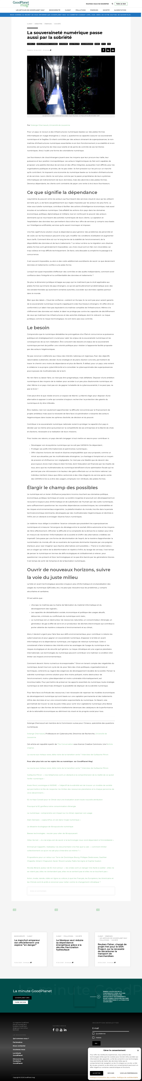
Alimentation (120, 10)
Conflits (31, 44)
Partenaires (17, 1041)
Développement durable (47, 44)
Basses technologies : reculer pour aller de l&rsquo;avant (52, 833)
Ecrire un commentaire (38, 891)
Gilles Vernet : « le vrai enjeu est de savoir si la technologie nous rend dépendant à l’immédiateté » (70, 840)
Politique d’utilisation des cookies (103, 1077)
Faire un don (121, 4)
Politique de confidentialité (127, 1077)
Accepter (97, 1073)
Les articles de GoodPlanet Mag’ (30, 10)
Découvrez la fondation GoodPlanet (18, 1060)
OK (96, 1042)
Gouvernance (87, 44)
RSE (109, 44)
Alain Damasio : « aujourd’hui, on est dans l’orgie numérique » (54, 820)
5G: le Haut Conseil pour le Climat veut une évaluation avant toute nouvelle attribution (65, 800)
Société (106, 10)
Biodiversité (54, 10)
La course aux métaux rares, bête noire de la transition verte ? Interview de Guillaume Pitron (67, 755)
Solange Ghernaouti (39, 125)
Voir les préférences (129, 1073)
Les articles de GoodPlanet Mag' (113, 938)
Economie (63, 44)
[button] (138, 1050)
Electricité (74, 44)
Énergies (94, 10)
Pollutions (81, 10)
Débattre (38, 24)
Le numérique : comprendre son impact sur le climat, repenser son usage (59, 813)
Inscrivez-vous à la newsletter (97, 4)
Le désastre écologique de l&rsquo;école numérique (50, 827)
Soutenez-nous (19, 1048)
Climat (68, 10)
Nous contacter (19, 1045)
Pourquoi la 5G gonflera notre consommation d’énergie (51, 806)
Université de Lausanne (59, 125)
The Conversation (65, 744)
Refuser (111, 1073)
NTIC (103, 44)
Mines (97, 44)
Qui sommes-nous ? (21, 1037)
